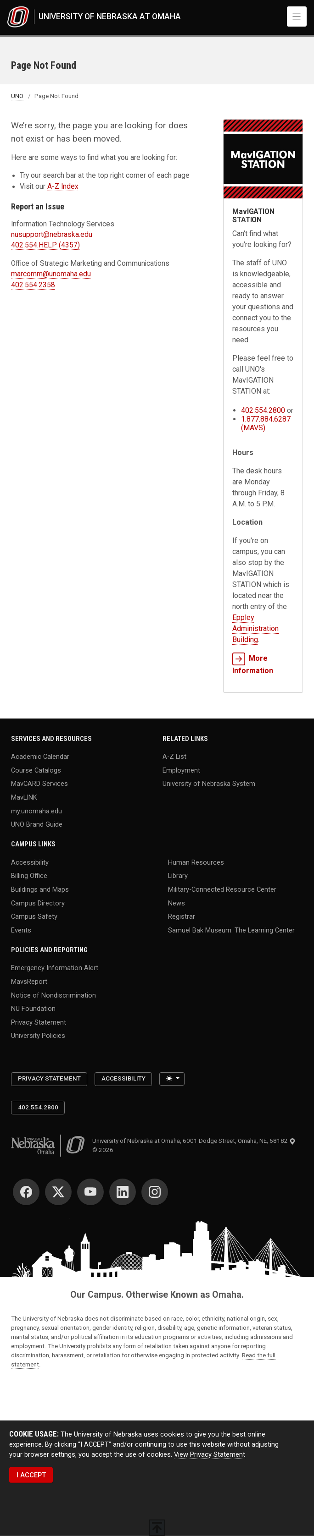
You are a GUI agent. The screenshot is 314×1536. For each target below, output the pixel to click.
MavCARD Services (39, 783)
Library (178, 876)
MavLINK (24, 797)
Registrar (181, 916)
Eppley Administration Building (255, 628)
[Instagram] (154, 1192)
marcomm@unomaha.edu (51, 274)
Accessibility (30, 862)
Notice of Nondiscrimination (53, 995)
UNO (17, 96)
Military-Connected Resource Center (222, 889)
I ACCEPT (31, 1475)
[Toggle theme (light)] (172, 1079)
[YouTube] (90, 1192)
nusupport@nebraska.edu (51, 234)
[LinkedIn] (122, 1192)
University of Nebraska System (209, 783)
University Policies (38, 1035)
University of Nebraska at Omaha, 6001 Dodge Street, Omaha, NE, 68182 (194, 1140)
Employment (181, 770)
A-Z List (174, 756)
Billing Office (29, 876)
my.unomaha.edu (36, 810)
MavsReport (29, 981)
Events (21, 930)
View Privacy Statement (209, 1454)
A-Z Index (62, 186)
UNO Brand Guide (36, 824)
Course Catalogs (36, 770)
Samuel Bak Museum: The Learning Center (231, 930)
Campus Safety (34, 916)
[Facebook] (26, 1192)
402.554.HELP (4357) (45, 245)
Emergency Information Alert (54, 968)
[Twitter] (58, 1192)
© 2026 (104, 1150)
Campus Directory (38, 903)
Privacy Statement (38, 1022)
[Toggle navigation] (297, 16)
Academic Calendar (40, 756)
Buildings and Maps (40, 889)
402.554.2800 (263, 410)
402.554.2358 (33, 285)
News (176, 903)
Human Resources (196, 862)
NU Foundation (33, 1008)
